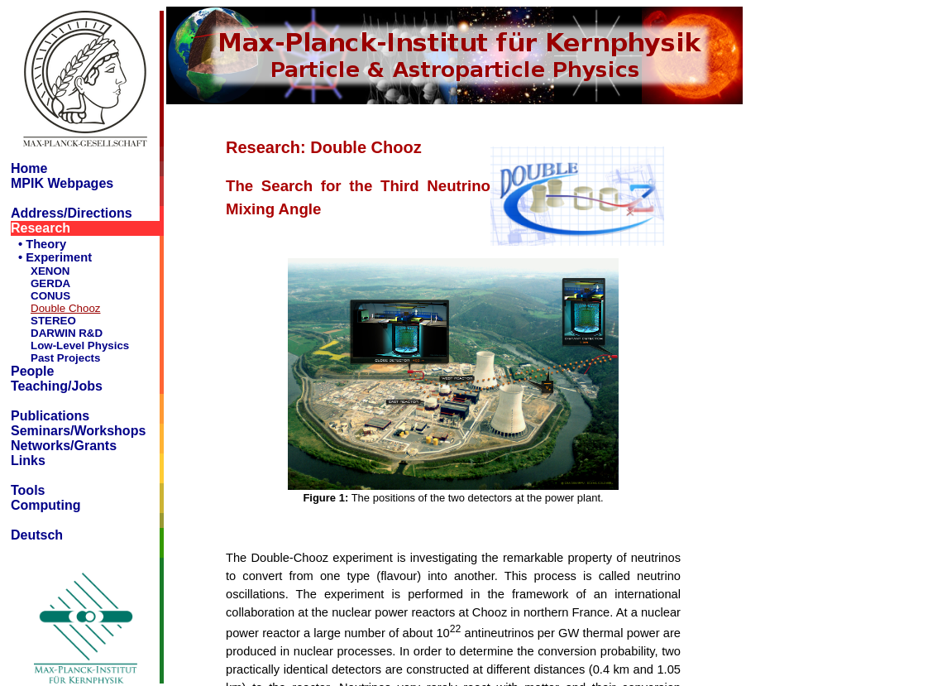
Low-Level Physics (80, 345)
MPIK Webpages (62, 183)
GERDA (50, 283)
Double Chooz (65, 308)
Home (29, 168)
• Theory (42, 244)
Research (40, 228)
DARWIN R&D (67, 333)
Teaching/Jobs (57, 386)
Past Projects (65, 358)
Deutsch (37, 535)
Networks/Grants (64, 446)
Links (28, 460)
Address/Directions (71, 213)
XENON (50, 271)
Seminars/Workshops (78, 431)
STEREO (53, 320)
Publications (50, 416)
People (32, 371)
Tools (28, 490)
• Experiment (55, 257)
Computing (45, 505)
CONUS (50, 296)
